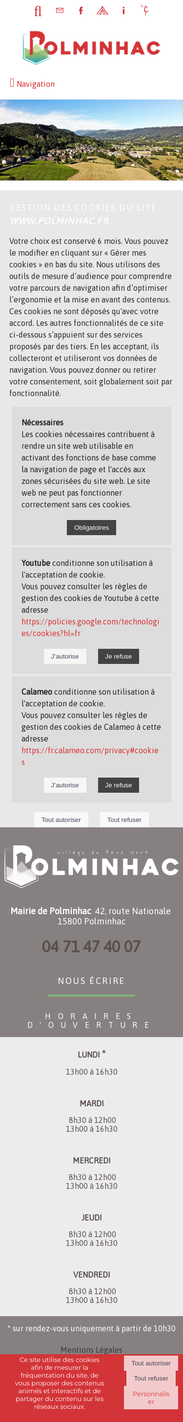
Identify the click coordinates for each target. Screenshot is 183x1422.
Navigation (36, 84)
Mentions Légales (91, 1349)
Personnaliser (151, 1397)
